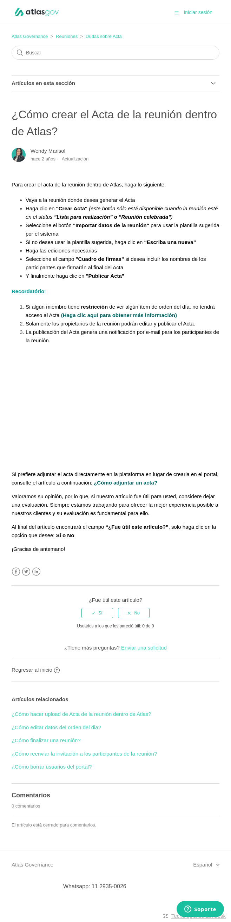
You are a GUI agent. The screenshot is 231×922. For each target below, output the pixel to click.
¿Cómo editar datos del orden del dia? (56, 727)
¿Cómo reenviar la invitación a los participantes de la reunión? (84, 754)
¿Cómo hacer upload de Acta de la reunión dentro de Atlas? (81, 714)
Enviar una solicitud (144, 648)
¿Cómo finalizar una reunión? (46, 740)
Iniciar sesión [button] (198, 12)
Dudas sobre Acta (104, 36)
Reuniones (67, 36)
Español (203, 865)
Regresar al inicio (36, 670)
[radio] (97, 613)
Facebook (16, 571)
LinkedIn (36, 571)
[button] (176, 13)
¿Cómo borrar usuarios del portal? (52, 767)
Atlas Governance (30, 36)
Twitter (26, 571)
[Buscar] (115, 53)
